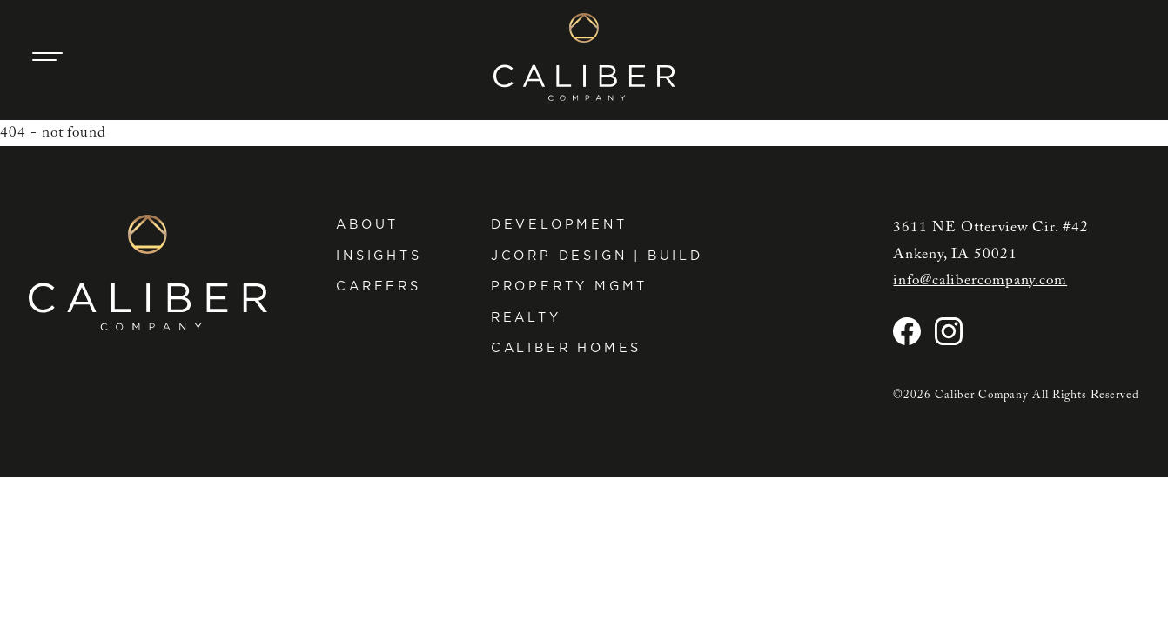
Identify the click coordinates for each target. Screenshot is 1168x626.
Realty (526, 317)
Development (559, 223)
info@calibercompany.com (980, 281)
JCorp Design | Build (597, 255)
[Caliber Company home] (584, 57)
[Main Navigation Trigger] (48, 56)
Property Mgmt (569, 285)
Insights (378, 255)
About (367, 223)
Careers (378, 285)
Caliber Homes (566, 347)
